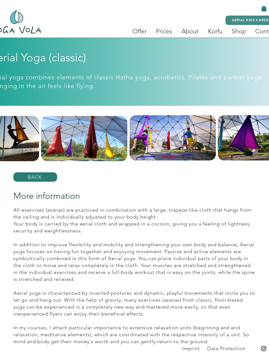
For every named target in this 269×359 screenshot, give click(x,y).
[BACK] (35, 177)
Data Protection (227, 348)
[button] (264, 8)
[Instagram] (263, 348)
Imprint (191, 348)
